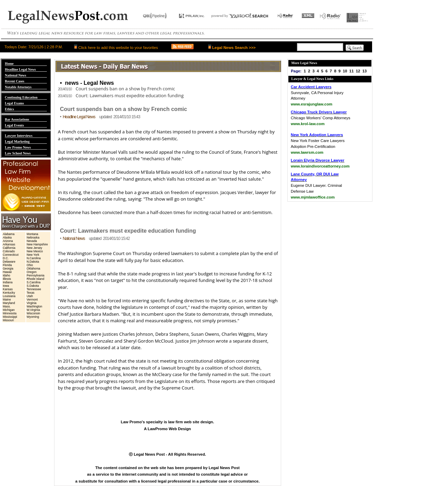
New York (33, 254)
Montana (32, 234)
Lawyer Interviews (18, 136)
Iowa (6, 285)
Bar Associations (17, 119)
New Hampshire (37, 244)
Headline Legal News (20, 69)
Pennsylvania (35, 275)
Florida (7, 265)
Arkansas (9, 244)
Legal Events (14, 125)
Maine (7, 299)
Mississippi (10, 316)
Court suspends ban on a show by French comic (116, 88)
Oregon (32, 272)
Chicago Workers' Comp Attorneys (320, 118)
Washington (34, 306)
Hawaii (7, 272)
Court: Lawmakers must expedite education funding (121, 95)
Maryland (9, 303)
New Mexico (35, 251)
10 (345, 71)
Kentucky (9, 292)
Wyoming (33, 316)
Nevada (32, 241)
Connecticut (11, 254)
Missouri (8, 320)
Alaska (7, 237)
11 (351, 71)
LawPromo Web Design (169, 429)
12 (358, 71)
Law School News (18, 153)
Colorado (9, 251)
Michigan (9, 310)
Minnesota (10, 313)
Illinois (7, 279)
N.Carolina (34, 258)
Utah (30, 296)
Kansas (8, 289)
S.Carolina (33, 282)
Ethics (9, 109)
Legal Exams (14, 103)
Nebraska (33, 237)
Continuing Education (21, 97)
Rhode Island (35, 279)
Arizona (8, 241)
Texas (30, 292)
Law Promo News (18, 147)
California (9, 248)
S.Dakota (33, 285)
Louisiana (9, 296)
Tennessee (34, 289)
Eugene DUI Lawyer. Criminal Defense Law (316, 186)
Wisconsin (33, 313)
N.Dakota (33, 261)
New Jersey (34, 248)
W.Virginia (33, 310)
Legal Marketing (17, 141)
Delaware (9, 261)
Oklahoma (33, 268)
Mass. (7, 306)
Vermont (32, 299)
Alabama (8, 234)
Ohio (30, 265)
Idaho (6, 275)
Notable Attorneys (18, 87)
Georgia (8, 268)
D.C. (6, 258)
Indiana (7, 282)
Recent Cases (14, 81)
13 (364, 71)
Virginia (32, 303)
